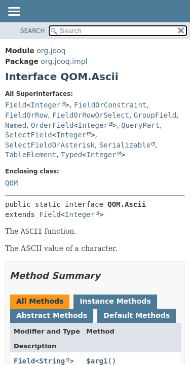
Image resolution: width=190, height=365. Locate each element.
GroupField (155, 115)
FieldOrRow (26, 115)
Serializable (124, 145)
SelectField (28, 135)
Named (15, 125)
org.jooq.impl (64, 61)
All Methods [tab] (39, 301)
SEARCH (32, 30)
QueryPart (140, 125)
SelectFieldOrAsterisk (50, 145)
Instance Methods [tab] (115, 301)
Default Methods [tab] (136, 315)
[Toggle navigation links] (13, 12)
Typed (71, 155)
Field (15, 105)
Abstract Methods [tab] (51, 315)
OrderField (52, 125)
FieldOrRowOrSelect (90, 115)
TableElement (30, 155)
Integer (46, 105)
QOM (11, 183)
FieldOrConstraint (110, 105)
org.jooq (50, 51)
